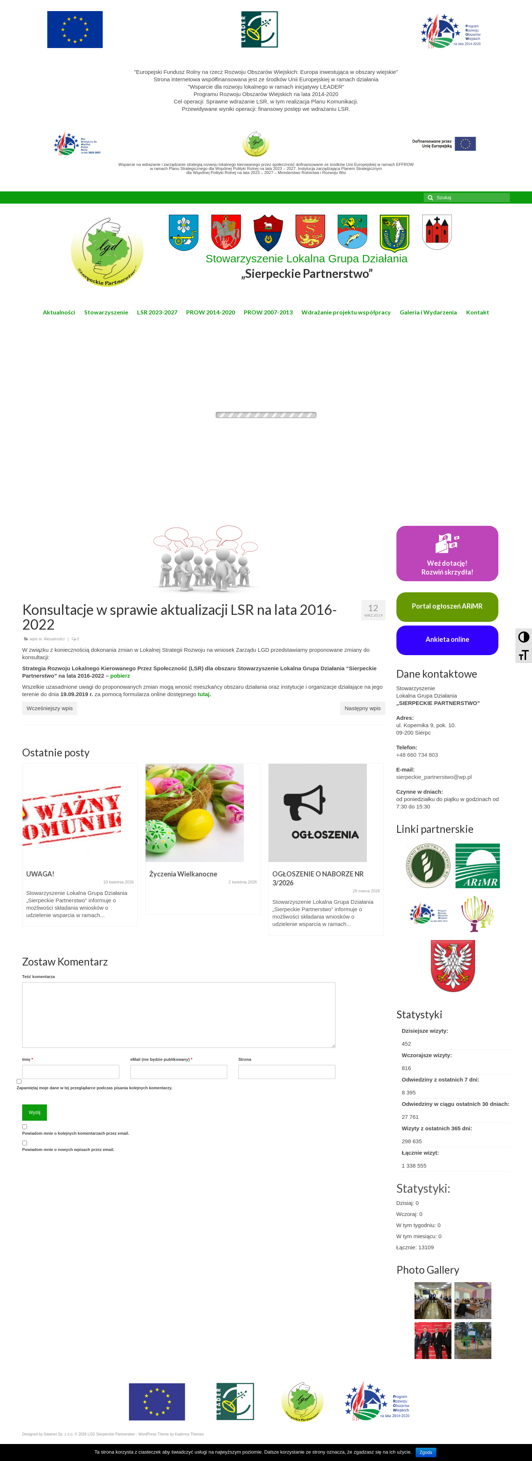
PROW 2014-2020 (210, 312)
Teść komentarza (38, 976)
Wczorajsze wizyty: (427, 1055)
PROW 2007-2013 (268, 312)
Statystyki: (423, 1188)
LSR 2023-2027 (157, 312)
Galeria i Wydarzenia (428, 312)
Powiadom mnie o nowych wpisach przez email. (68, 1149)
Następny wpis (363, 708)
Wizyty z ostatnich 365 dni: (437, 1128)
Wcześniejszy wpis (50, 708)
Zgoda (426, 1452)
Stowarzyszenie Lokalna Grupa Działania (307, 266)
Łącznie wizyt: (420, 1153)
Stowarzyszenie (106, 312)
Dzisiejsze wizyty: (425, 1031)
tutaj (203, 694)
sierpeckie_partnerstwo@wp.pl (434, 777)
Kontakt (477, 312)
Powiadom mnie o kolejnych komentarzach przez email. (75, 1133)
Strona (244, 1059)
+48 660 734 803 (417, 755)
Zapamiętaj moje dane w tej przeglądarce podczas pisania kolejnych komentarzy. (95, 1088)
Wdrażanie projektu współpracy (346, 312)
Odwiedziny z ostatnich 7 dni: (441, 1079)
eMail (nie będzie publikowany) (161, 1059)
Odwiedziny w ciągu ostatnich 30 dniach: (456, 1104)
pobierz (120, 675)
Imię (27, 1059)
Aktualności (59, 312)
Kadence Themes (189, 1434)
